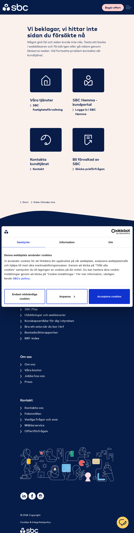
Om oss (29, 364)
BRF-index (31, 338)
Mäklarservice (34, 425)
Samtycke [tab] (23, 242)
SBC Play (31, 309)
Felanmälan (32, 413)
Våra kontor (33, 370)
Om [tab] (110, 242)
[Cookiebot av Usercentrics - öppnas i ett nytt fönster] (114, 231)
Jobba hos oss (34, 376)
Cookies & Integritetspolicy (35, 522)
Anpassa (67, 296)
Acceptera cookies (109, 296)
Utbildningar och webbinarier (45, 315)
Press (28, 382)
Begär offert (113, 7)
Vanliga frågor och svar (41, 419)
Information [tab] (67, 242)
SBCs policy (21, 278)
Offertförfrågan (36, 431)
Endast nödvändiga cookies (24, 296)
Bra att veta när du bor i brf (44, 326)
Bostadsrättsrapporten (41, 332)
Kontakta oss (33, 408)
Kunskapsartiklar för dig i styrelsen (49, 321)
